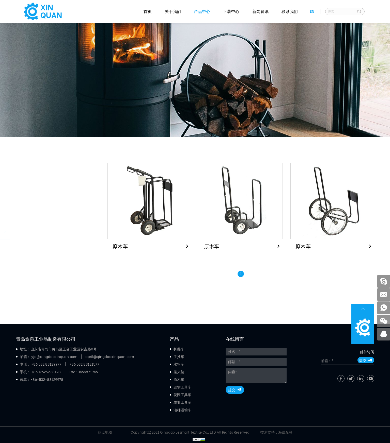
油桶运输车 (33, 289)
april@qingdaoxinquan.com (109, 356)
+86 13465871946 (83, 372)
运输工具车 (33, 246)
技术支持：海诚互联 (276, 432)
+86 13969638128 (46, 372)
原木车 (29, 232)
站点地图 (105, 432)
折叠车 (29, 176)
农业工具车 (33, 275)
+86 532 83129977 (46, 364)
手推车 (29, 190)
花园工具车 (33, 261)
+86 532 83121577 (84, 364)
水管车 (29, 204)
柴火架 (29, 218)
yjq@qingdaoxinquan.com (54, 356)
